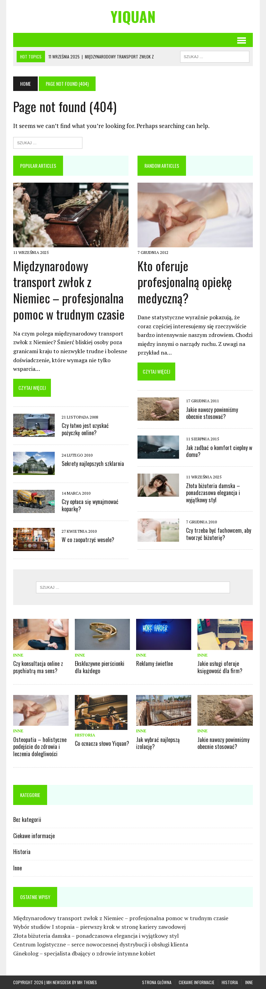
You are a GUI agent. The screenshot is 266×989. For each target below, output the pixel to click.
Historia (85, 735)
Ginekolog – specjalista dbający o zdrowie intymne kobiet (84, 953)
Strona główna (156, 982)
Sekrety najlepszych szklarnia (93, 463)
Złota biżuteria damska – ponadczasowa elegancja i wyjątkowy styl (213, 493)
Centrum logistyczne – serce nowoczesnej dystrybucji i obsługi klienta (100, 944)
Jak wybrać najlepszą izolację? (158, 743)
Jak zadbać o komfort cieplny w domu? (219, 451)
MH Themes (87, 982)
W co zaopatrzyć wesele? (88, 539)
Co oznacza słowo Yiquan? (102, 743)
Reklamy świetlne (154, 663)
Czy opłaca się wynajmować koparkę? (90, 505)
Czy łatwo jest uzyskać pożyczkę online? (85, 429)
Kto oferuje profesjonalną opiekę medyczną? (185, 281)
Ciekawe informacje (34, 836)
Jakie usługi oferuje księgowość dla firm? (219, 667)
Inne (18, 655)
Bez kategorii (27, 819)
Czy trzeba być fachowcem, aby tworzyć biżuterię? (218, 534)
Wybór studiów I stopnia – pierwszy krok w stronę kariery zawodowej (99, 927)
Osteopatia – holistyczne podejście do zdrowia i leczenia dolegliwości (39, 746)
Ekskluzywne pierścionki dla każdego (99, 667)
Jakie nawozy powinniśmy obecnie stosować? (212, 413)
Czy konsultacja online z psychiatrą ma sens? (38, 667)
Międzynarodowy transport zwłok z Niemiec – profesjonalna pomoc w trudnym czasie (69, 289)
